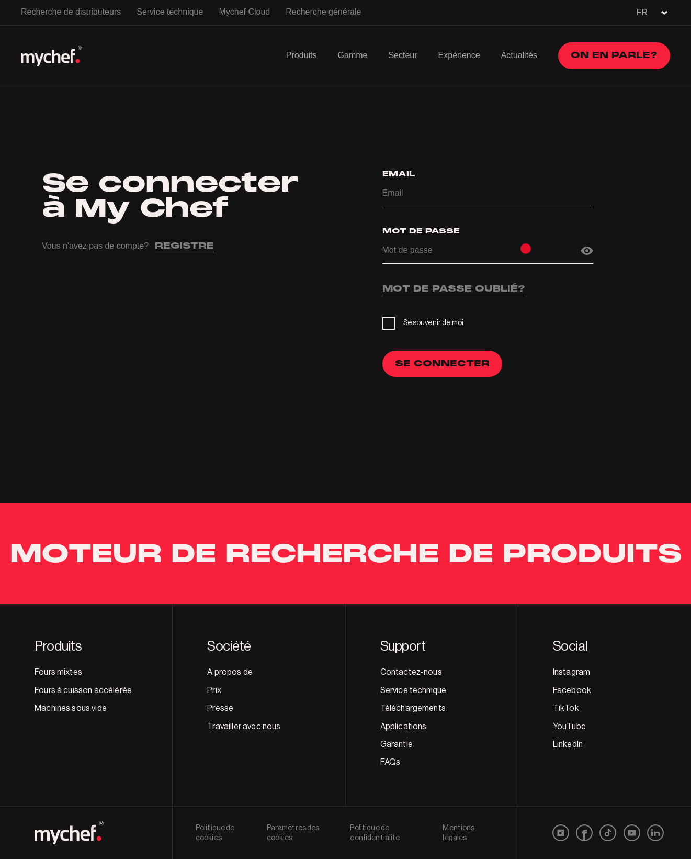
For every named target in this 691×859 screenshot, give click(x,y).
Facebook (572, 690)
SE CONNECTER (442, 363)
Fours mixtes (58, 672)
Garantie (396, 744)
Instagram (571, 672)
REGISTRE (184, 246)
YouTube (569, 726)
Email (398, 174)
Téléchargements (413, 708)
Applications (403, 726)
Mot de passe (421, 231)
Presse (220, 708)
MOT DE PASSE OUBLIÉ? (453, 289)
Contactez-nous (411, 672)
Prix (214, 690)
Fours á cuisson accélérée (83, 690)
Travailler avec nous (243, 726)
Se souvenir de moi (433, 323)
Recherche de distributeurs (71, 11)
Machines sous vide (71, 708)
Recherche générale (323, 11)
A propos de (230, 672)
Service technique (170, 11)
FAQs (390, 762)
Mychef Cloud (244, 11)
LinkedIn (568, 744)
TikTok (566, 708)
